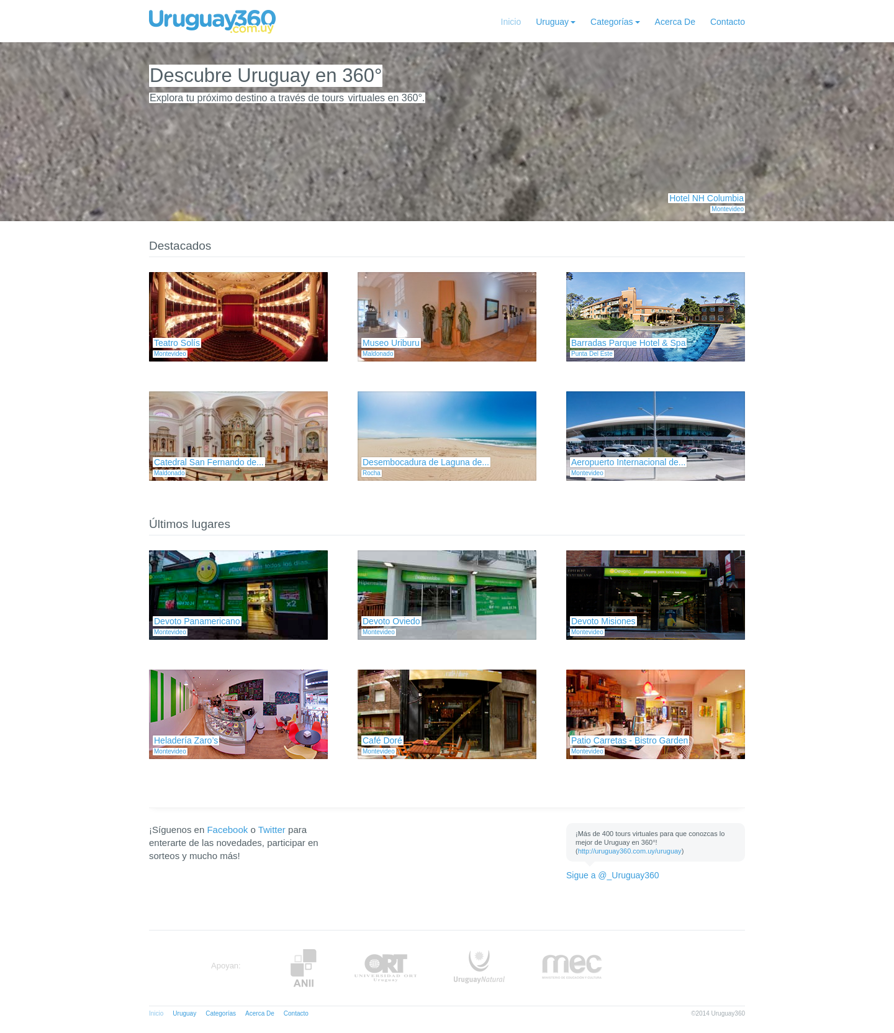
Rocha (372, 473)
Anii (304, 968)
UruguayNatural (479, 968)
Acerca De (675, 22)
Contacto (727, 22)
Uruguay (552, 22)
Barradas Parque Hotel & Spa (628, 343)
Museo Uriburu (391, 343)
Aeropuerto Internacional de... (628, 462)
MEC (572, 968)
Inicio (511, 22)
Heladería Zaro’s (186, 740)
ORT (385, 968)
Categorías (611, 22)
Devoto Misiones (603, 621)
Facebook (227, 829)
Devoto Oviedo (391, 621)
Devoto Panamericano (197, 621)
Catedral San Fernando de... (209, 462)
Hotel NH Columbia (706, 198)
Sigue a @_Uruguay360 (612, 875)
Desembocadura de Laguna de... (426, 462)
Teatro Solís (177, 343)
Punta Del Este (592, 353)
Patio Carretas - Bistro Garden (629, 740)
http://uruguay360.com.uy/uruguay (630, 851)
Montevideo (727, 209)
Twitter (272, 829)
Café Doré (382, 740)
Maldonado (378, 353)
